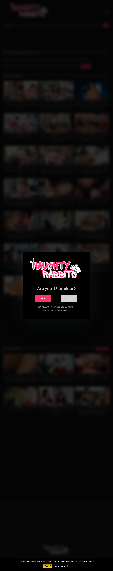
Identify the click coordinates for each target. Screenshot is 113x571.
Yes (43, 299)
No (69, 299)
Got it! (48, 566)
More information (63, 566)
